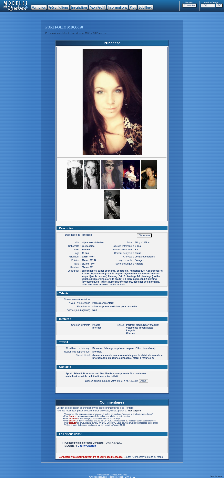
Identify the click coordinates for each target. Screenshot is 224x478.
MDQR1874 (71, 445)
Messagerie (134, 410)
